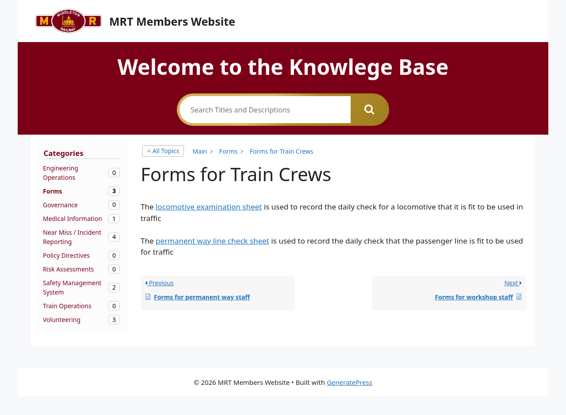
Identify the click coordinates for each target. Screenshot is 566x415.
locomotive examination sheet (209, 207)
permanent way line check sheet (212, 241)
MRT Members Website (172, 21)
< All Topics (163, 151)
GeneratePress (349, 382)
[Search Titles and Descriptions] (265, 109)
